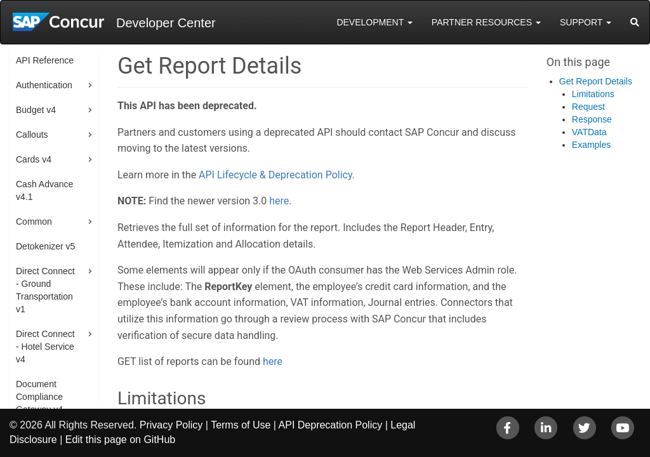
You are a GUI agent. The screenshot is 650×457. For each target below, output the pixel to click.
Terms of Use (240, 425)
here (272, 361)
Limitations (593, 94)
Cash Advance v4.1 (44, 190)
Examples (591, 145)
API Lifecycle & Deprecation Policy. (277, 175)
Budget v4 (36, 110)
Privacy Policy (171, 425)
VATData (589, 132)
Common (34, 221)
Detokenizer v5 (45, 246)
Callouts (32, 134)
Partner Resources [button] (486, 22)
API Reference (45, 60)
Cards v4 (33, 159)
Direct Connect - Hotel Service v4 (45, 346)
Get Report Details (595, 81)
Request (588, 107)
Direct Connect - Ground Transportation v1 (45, 290)
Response (592, 119)
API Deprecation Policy (331, 425)
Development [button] (374, 22)
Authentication (44, 85)
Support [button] (585, 22)
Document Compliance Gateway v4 (39, 396)
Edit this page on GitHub (120, 439)
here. (280, 201)
